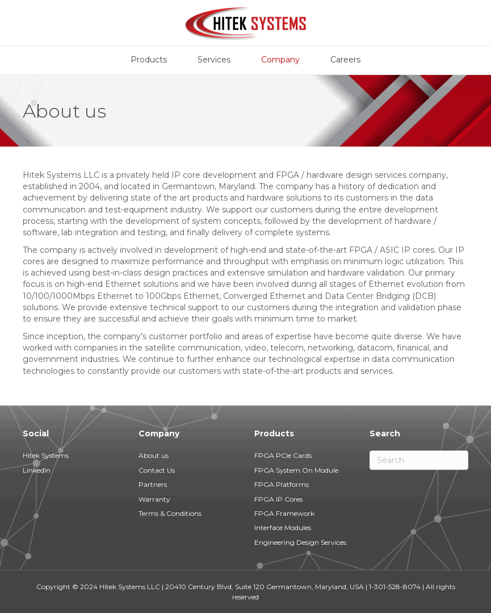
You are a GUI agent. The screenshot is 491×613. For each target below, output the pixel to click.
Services (214, 60)
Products (149, 60)
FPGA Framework (284, 513)
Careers (345, 60)
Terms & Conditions (170, 513)
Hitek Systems (46, 455)
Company (280, 60)
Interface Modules (282, 527)
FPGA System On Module (296, 470)
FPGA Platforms (281, 484)
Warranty (154, 499)
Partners (153, 484)
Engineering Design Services (300, 542)
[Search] (419, 460)
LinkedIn (37, 470)
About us (154, 455)
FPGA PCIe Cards (283, 455)
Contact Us (157, 470)
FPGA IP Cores (278, 499)
